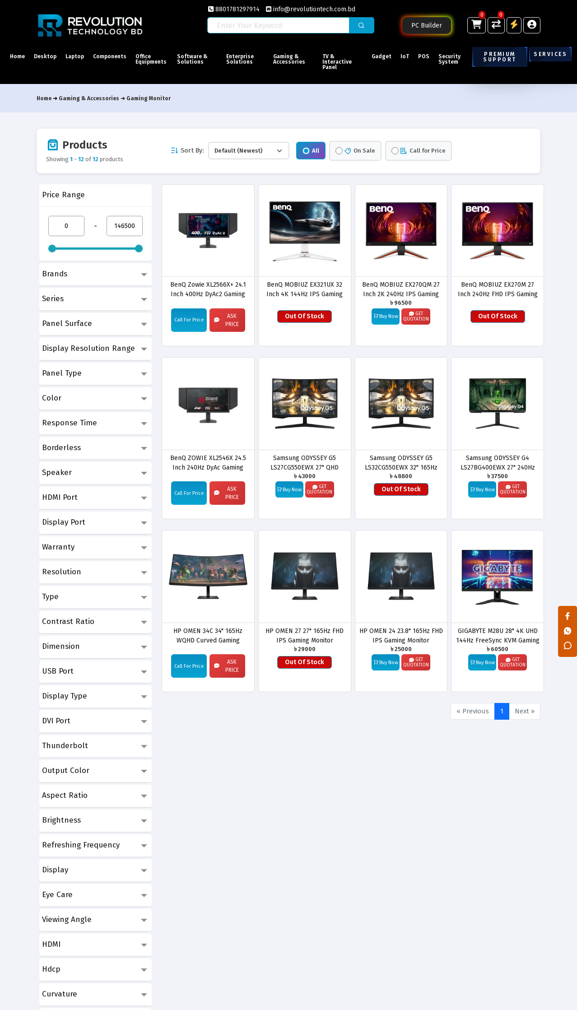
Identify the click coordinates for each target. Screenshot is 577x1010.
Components (120, 56)
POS (429, 56)
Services (550, 54)
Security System (458, 59)
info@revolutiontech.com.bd (310, 9)
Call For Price (189, 320)
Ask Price (226, 320)
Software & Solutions (209, 59)
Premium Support (500, 57)
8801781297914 (234, 9)
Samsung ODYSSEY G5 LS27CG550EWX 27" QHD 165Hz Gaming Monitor (304, 462)
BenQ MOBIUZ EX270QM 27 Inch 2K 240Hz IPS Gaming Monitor (401, 289)
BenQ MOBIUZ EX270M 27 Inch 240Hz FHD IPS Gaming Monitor (498, 289)
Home (17, 56)
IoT (406, 56)
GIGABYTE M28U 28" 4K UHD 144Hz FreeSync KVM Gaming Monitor (498, 635)
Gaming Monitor (148, 98)
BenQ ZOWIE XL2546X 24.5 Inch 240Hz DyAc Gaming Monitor (208, 462)
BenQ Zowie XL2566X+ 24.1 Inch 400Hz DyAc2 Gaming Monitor (208, 289)
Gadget (380, 56)
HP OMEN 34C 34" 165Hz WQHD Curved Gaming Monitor (207, 635)
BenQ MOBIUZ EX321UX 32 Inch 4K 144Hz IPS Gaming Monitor (304, 289)
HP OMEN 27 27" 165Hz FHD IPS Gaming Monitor (304, 635)
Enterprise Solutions (252, 59)
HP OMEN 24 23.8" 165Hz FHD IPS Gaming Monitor (401, 635)
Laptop (82, 56)
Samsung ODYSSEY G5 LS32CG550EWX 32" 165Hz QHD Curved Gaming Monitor (401, 462)
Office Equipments (165, 59)
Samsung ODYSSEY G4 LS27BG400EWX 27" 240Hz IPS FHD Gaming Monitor (498, 462)
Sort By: (187, 150)
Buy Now (385, 316)
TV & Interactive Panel (340, 62)
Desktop (48, 56)
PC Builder (426, 25)
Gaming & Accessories (297, 59)
